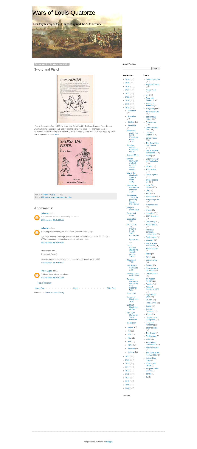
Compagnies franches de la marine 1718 (133, 188)
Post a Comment (44, 283)
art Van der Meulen (150, 280)
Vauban (149, 300)
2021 (127, 97)
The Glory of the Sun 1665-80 (152, 144)
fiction (148, 254)
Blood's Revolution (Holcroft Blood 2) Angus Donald (132, 164)
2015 (127, 363)
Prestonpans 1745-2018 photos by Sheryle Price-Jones (133, 199)
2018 (127, 107)
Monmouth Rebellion (150, 104)
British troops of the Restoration (152, 160)
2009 (127, 385)
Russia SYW (151, 303)
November (131, 116)
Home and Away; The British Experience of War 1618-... (132, 136)
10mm (148, 314)
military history (152, 205)
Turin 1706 (131, 294)
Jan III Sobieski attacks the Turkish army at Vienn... (132, 250)
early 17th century (150, 186)
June (129, 334)
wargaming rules (65, 197)
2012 (127, 374)
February (131, 348)
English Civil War (153, 85)
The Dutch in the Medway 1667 (152, 354)
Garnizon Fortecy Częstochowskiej (132, 148)
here (57, 134)
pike (147, 190)
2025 (127, 83)
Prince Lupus (46, 271)
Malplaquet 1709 (131, 261)
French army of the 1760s (152, 269)
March (130, 345)
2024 (127, 86)
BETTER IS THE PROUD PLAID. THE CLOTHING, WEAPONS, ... (133, 233)
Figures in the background (151, 318)
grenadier (150, 213)
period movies (151, 138)
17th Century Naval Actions (151, 343)
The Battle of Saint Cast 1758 (132, 268)
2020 (127, 100)
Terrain (149, 374)
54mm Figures (152, 249)
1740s (148, 193)
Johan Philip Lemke (151, 364)
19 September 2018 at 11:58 (52, 278)
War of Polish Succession (151, 244)
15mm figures (151, 225)
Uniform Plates (152, 274)
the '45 (148, 166)
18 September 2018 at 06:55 (52, 220)
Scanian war (151, 196)
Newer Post (39, 288)
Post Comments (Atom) (54, 293)
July (129, 331)
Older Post (111, 288)
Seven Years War (153, 79)
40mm (148, 257)
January (130, 352)
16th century (45, 197)
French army (151, 122)
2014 (127, 367)
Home (75, 288)
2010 (127, 381)
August (130, 327)
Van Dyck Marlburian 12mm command (132, 316)
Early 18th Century (150, 99)
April (129, 341)
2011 (127, 378)
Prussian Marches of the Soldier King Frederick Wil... (132, 284)
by (147, 377)
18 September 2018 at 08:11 (52, 263)
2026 (127, 79)
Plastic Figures (152, 175)
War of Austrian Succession (152, 152)
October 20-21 (133, 155)
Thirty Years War (152, 112)
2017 (127, 356)
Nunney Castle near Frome (133, 275)
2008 (127, 388)
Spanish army (151, 260)
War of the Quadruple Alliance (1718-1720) (132, 177)
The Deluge (150, 333)
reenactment (151, 90)
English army (151, 237)
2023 (127, 90)
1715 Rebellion (152, 216)
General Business (149, 310)
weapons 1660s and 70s (152, 370)
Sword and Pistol (131, 214)
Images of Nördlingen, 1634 (132, 299)
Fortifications (151, 336)
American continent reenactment (151, 232)
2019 (127, 104)
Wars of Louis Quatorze (63, 12)
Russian (149, 284)
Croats (148, 306)
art (147, 95)
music (148, 156)
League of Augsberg (150, 324)
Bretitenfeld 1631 (131, 220)
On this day (131, 323)
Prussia (149, 265)
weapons (149, 240)
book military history (151, 118)
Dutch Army (150, 222)
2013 (127, 371)
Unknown (45, 213)
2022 (127, 93)
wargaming (55, 197)
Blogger (109, 442)
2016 (127, 360)
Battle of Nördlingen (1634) (132, 307)
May (129, 338)
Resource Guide (152, 348)
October (130, 122)
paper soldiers (151, 328)
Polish (148, 339)
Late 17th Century (150, 134)
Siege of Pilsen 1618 (133, 208)
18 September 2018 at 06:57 (52, 243)
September (131, 125)
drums (148, 210)
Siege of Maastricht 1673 (152, 288)
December (131, 111)
